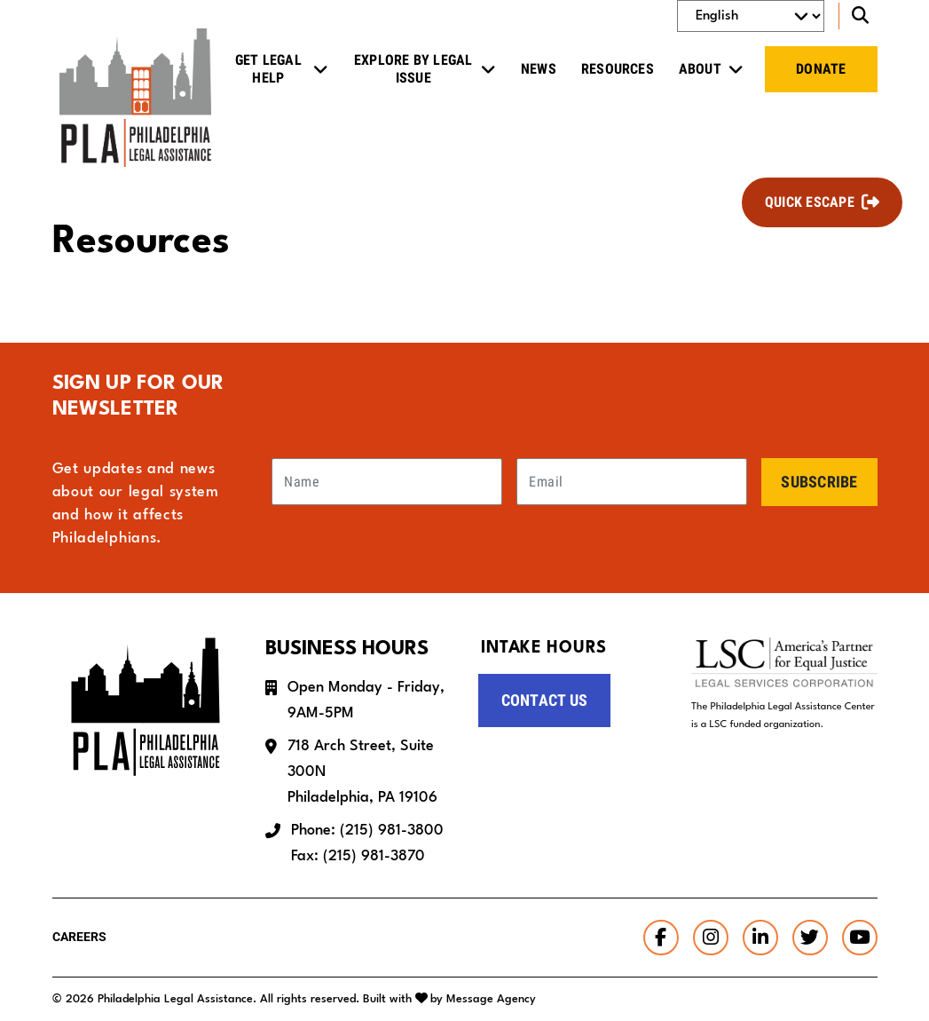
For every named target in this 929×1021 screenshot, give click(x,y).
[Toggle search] (858, 16)
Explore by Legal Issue (413, 68)
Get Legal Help (268, 68)
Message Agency (491, 999)
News (538, 68)
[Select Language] (750, 16)
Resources (617, 68)
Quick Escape (809, 202)
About (700, 68)
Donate (821, 68)
